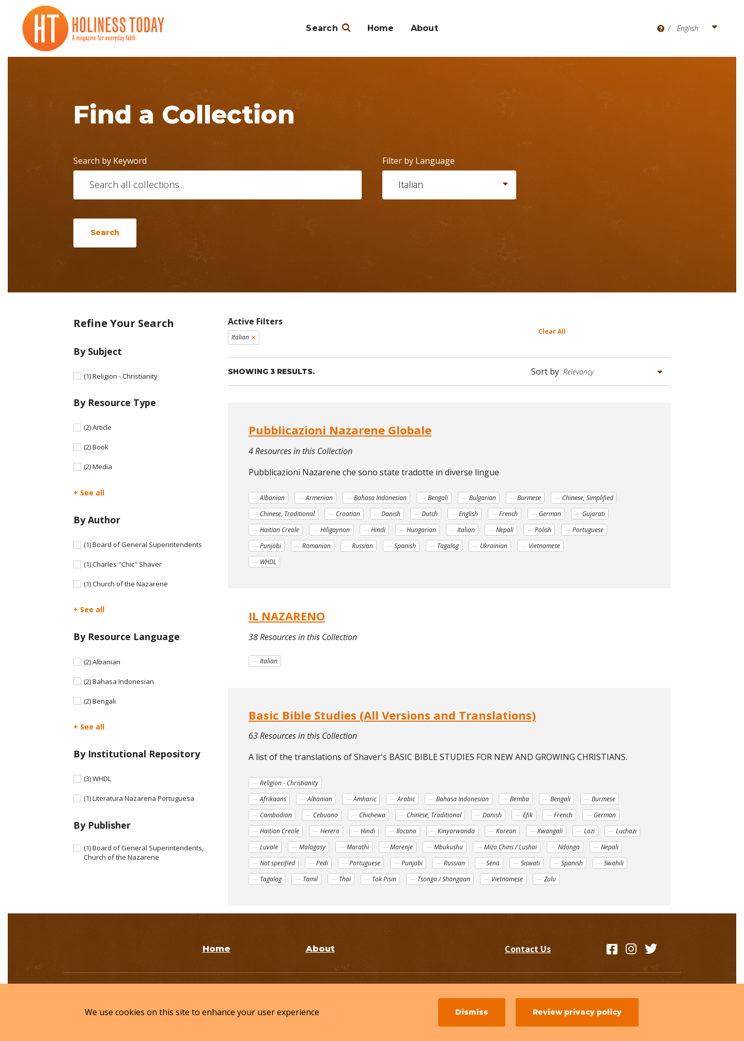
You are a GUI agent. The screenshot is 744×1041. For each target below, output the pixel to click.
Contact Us (528, 949)
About (424, 28)
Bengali (100, 701)
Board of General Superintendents (143, 544)
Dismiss (471, 1012)
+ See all (88, 492)
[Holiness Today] (93, 28)
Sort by (545, 371)
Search (322, 28)
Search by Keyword (110, 160)
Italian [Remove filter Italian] (240, 337)
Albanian (102, 661)
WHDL (97, 778)
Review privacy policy (577, 1012)
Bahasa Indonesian (119, 681)
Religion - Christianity (121, 376)
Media (98, 466)
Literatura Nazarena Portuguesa (139, 798)
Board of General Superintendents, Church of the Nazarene (144, 852)
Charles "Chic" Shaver (123, 564)
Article (98, 427)
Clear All (552, 331)
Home (380, 28)
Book (96, 447)
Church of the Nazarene (126, 583)
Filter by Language (418, 160)
